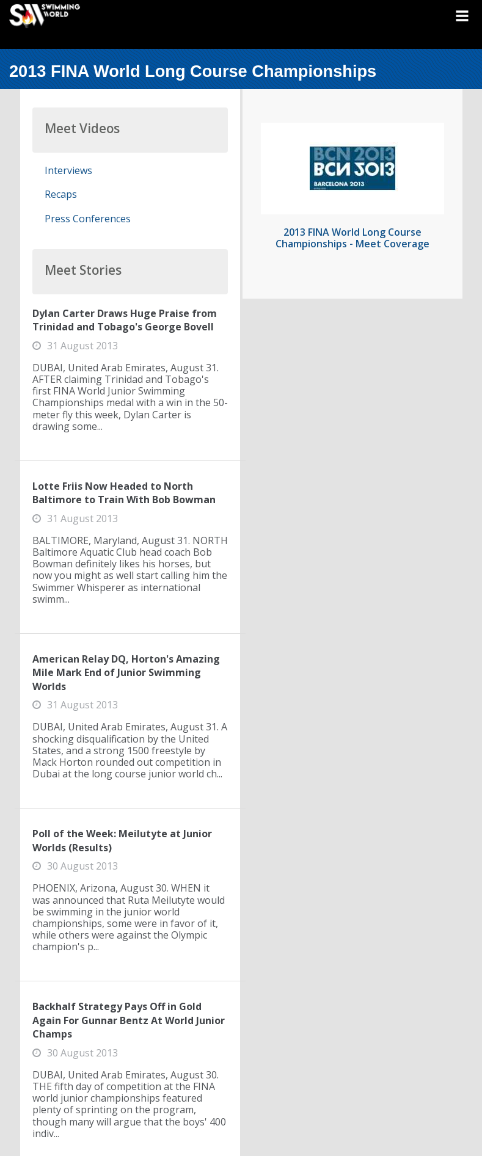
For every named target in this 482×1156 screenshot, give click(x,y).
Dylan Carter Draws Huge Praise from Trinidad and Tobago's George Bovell (124, 320)
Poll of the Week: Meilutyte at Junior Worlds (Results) (122, 840)
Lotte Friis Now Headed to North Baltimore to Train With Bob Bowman (124, 492)
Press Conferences (88, 218)
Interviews (68, 170)
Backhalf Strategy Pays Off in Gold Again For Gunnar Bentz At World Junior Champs (128, 1020)
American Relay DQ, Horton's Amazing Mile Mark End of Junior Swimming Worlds (126, 672)
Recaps (61, 194)
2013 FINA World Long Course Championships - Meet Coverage (352, 237)
